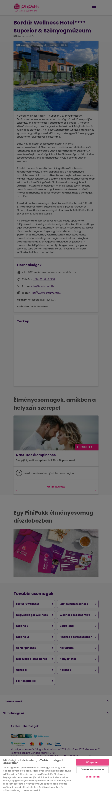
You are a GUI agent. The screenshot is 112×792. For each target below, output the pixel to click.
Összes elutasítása (92, 769)
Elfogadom (92, 762)
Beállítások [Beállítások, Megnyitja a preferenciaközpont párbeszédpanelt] (93, 776)
